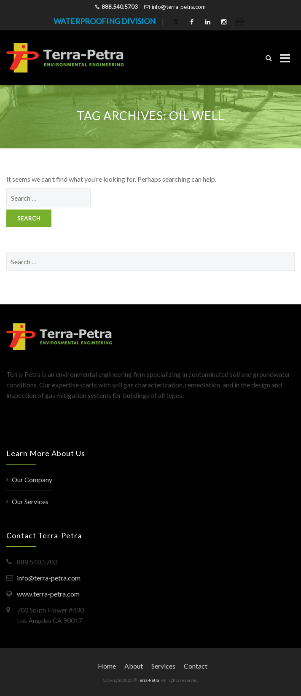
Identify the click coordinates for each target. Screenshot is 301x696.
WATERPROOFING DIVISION (105, 21)
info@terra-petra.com (179, 6)
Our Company (32, 480)
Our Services (30, 501)
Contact (195, 666)
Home (107, 666)
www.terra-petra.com (48, 594)
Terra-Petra (148, 680)
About (133, 666)
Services (163, 666)
